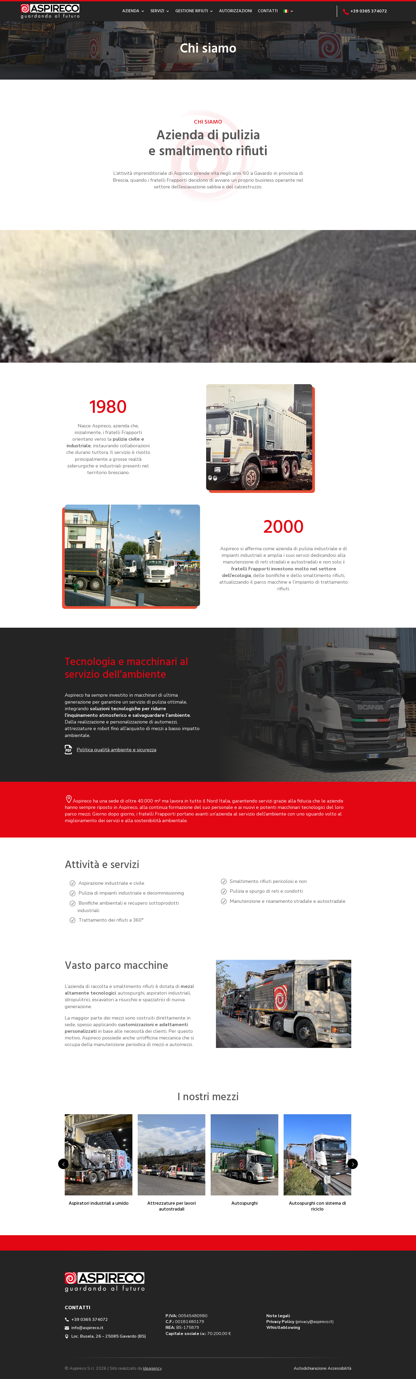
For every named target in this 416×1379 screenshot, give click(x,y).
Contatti (268, 11)
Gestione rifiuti (191, 11)
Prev (63, 1164)
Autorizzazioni (235, 11)
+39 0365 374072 (89, 1319)
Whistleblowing (283, 1327)
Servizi (157, 11)
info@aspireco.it (87, 1328)
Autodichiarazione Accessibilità (322, 1368)
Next (352, 1164)
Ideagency (152, 1368)
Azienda (130, 11)
